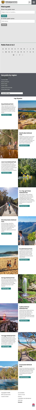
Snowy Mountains (5, 89)
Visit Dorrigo (5, 288)
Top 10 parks (18, 98)
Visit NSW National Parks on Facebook (2, 407)
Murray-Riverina (5, 81)
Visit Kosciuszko (24, 377)
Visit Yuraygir (5, 346)
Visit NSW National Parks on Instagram (5, 407)
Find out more (6, 114)
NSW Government (5, 394)
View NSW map (6, 93)
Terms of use (21, 394)
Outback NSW (4, 78)
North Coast (4, 83)
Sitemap (20, 400)
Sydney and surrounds (6, 87)
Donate (20, 402)
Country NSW (4, 79)
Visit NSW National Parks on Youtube (8, 407)
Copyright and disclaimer (24, 398)
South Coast (4, 85)
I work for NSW (4, 396)
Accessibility (21, 392)
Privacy (20, 396)
